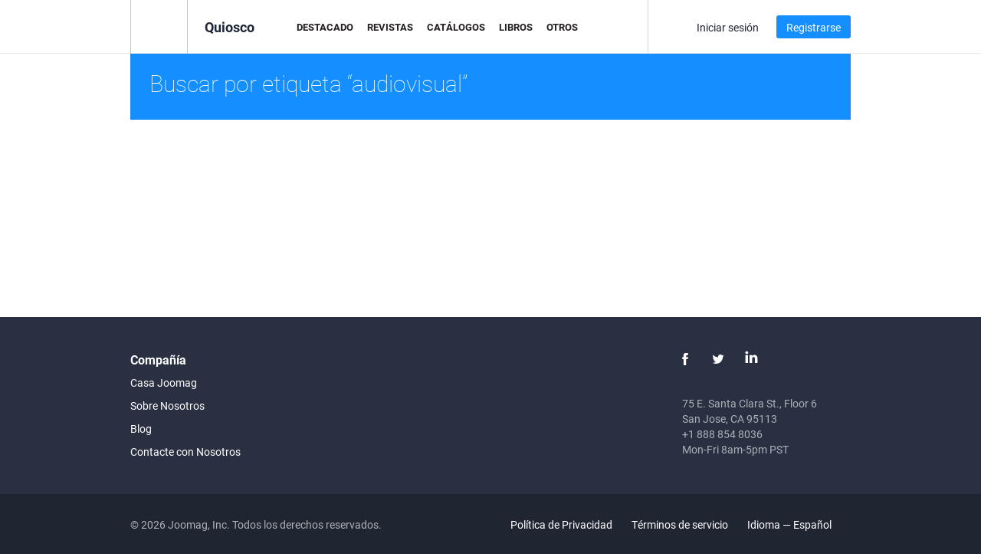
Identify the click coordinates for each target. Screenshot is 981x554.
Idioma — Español (798, 524)
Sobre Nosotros (167, 405)
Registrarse (813, 27)
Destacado (325, 27)
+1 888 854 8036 (722, 434)
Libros (516, 27)
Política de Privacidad (561, 524)
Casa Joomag (163, 382)
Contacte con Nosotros (185, 451)
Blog (141, 428)
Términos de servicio (680, 524)
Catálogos (456, 27)
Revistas (390, 27)
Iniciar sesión (728, 27)
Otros (562, 27)
